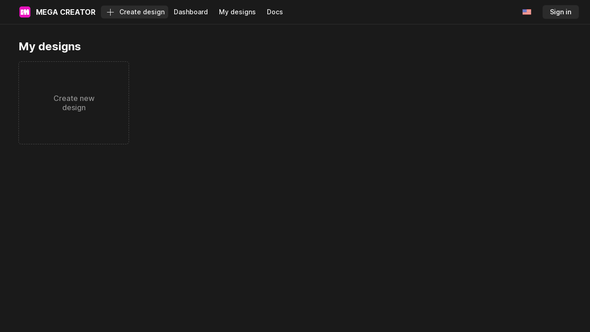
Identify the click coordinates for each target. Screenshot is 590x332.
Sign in (561, 12)
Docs (275, 12)
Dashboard (191, 12)
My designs (237, 12)
